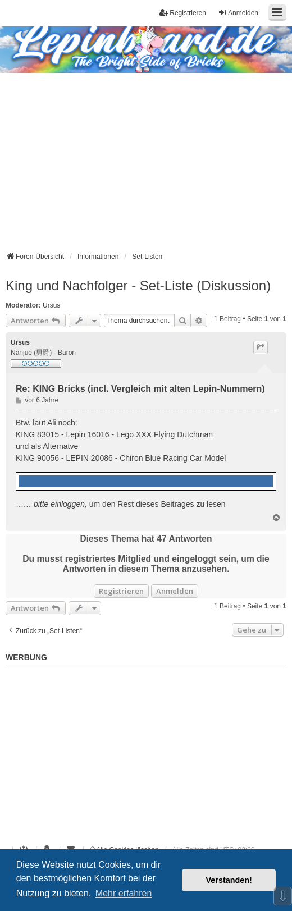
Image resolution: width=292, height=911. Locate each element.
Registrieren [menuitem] (182, 12)
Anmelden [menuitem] (238, 12)
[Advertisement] (146, 157)
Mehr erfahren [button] (123, 893)
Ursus (51, 305)
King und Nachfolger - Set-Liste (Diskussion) (138, 285)
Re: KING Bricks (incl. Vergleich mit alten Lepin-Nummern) (140, 388)
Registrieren (121, 591)
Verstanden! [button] (229, 880)
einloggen (68, 504)
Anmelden (174, 591)
